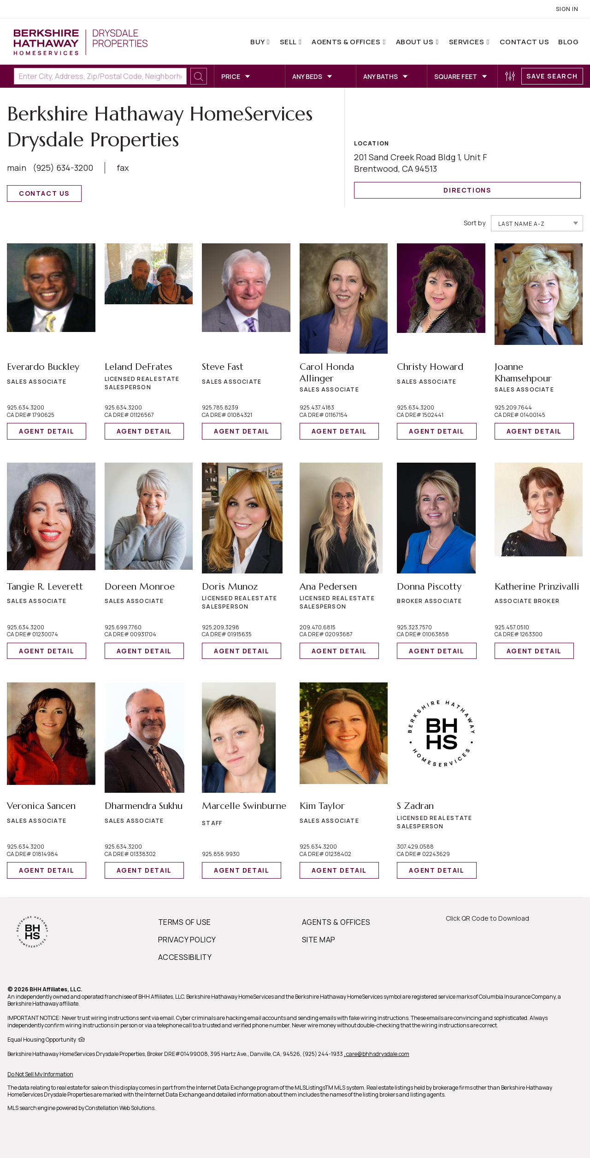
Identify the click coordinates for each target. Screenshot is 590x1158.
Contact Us (524, 42)
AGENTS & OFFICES (336, 922)
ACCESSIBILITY (185, 957)
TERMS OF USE (184, 922)
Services (467, 42)
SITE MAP (319, 940)
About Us (415, 42)
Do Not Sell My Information (40, 1074)
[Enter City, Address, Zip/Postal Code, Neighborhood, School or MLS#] (100, 76)
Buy (258, 42)
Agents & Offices (347, 42)
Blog (568, 42)
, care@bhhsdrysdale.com (376, 1054)
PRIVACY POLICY (187, 940)
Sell (289, 42)
